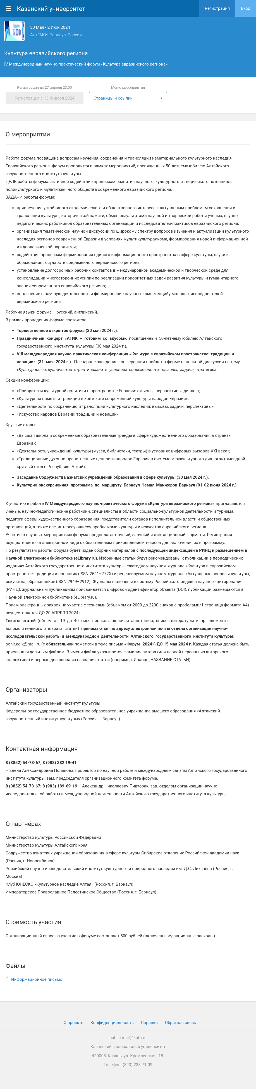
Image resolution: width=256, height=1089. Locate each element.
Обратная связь (180, 1022)
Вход (245, 8)
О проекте (73, 1022)
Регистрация (217, 8)
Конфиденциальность (112, 1022)
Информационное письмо (36, 979)
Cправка (149, 1022)
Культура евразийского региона (46, 53)
